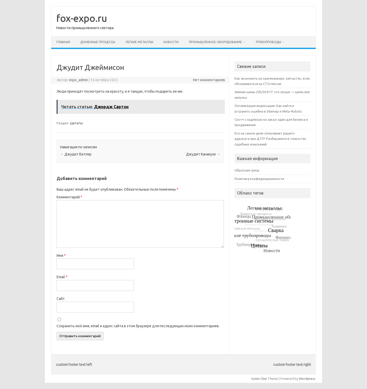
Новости (171, 42)
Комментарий (69, 197)
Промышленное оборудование (215, 42)
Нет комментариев (209, 80)
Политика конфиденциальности (259, 178)
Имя (61, 255)
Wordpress (307, 378)
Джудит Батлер (75, 154)
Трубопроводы (268, 42)
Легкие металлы (139, 42)
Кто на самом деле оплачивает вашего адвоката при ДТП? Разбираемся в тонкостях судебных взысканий (270, 138)
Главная (63, 42)
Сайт (61, 299)
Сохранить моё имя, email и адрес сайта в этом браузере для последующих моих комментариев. (138, 326)
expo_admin (78, 80)
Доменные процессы (97, 42)
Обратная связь (246, 170)
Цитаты (76, 123)
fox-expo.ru (81, 18)
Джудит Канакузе (203, 154)
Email (62, 277)
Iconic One (259, 378)
